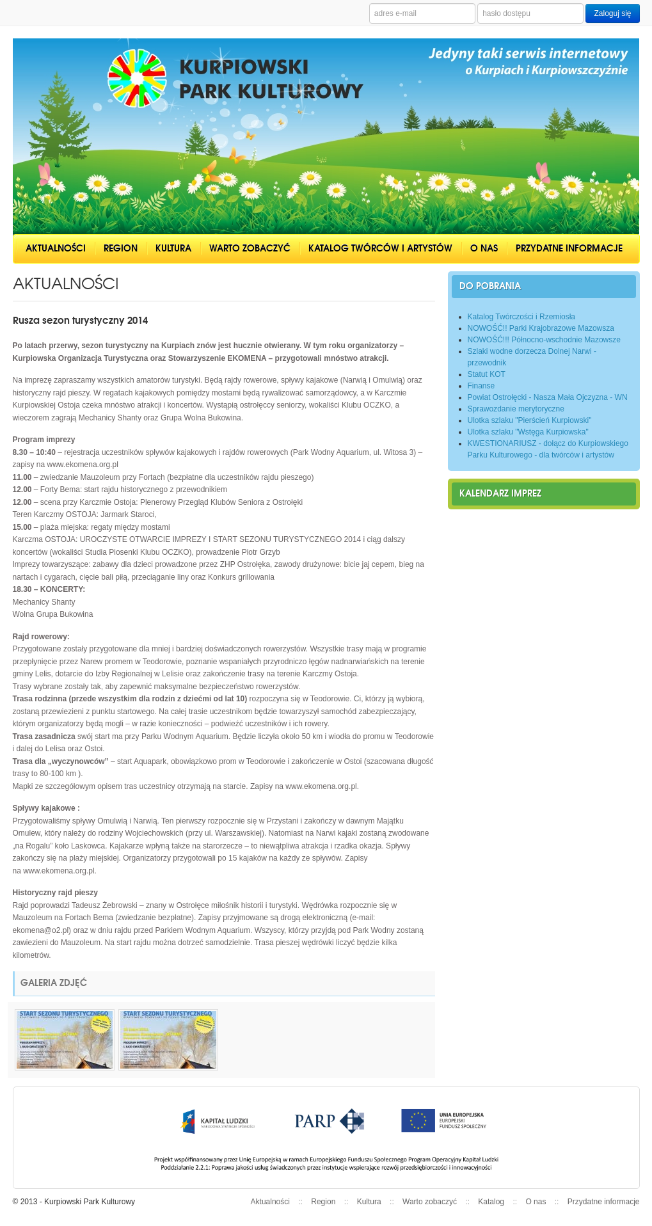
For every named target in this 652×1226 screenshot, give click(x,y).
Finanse (481, 385)
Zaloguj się (612, 13)
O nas (484, 248)
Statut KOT (486, 374)
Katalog (491, 1201)
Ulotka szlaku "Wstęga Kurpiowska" (528, 431)
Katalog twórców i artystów (380, 248)
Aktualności (56, 248)
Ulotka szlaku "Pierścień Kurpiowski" (530, 420)
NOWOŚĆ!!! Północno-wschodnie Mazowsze (544, 339)
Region (121, 248)
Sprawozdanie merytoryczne (516, 408)
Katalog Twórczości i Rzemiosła (522, 316)
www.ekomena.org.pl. (322, 786)
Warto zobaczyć (249, 248)
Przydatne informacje (569, 248)
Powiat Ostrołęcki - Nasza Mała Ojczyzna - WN (548, 397)
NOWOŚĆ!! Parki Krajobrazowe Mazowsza (541, 328)
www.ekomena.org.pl (82, 464)
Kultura (173, 248)
